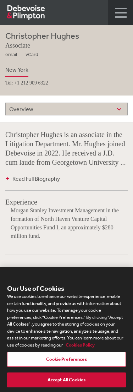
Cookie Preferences (66, 361)
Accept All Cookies (66, 382)
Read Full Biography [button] (36, 178)
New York (16, 69)
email (11, 54)
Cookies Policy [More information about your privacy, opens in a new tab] (80, 347)
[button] (120, 12)
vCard (32, 54)
